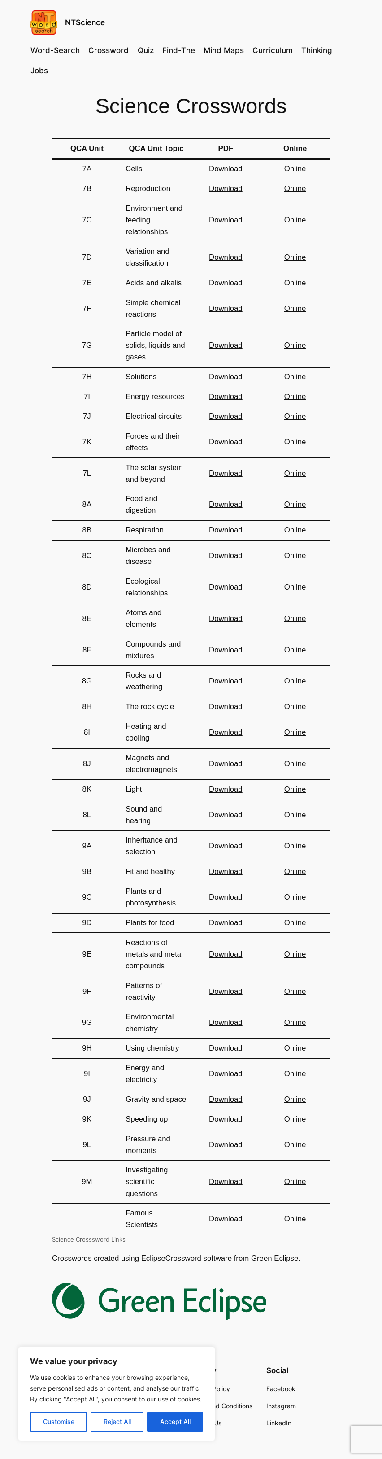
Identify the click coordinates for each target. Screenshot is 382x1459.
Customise (58, 1421)
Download (226, 168)
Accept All (175, 1421)
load (235, 530)
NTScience (85, 22)
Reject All (117, 1421)
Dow (216, 530)
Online (295, 168)
